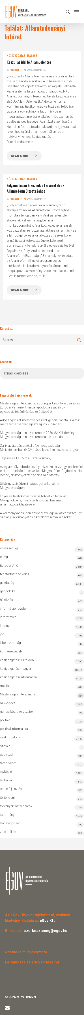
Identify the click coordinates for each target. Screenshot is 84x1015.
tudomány (7, 815)
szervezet (6, 754)
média (4, 686)
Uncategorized (10, 823)
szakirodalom (10, 737)
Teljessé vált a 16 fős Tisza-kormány (25, 458)
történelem (7, 797)
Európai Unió (9, 565)
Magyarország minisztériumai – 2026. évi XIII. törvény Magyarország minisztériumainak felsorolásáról (37, 435)
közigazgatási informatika (18, 677)
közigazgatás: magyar (22, 55)
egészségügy (9, 548)
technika (6, 780)
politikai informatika (14, 729)
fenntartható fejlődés (14, 574)
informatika (8, 617)
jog (2, 634)
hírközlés (6, 600)
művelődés (7, 703)
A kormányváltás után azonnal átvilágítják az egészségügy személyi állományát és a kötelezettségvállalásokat (41, 515)
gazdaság (7, 582)
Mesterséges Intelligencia (42, 695)
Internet (5, 625)
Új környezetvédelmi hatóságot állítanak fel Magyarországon (30, 485)
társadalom (8, 763)
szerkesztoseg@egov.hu (45, 931)
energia (5, 557)
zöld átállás (8, 832)
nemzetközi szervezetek (16, 711)
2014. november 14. (35, 199)
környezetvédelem (12, 651)
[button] (76, 11)
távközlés (6, 772)
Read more (20, 156)
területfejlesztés (11, 789)
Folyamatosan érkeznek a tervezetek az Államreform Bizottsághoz (35, 188)
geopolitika (7, 591)
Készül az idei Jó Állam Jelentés (29, 62)
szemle (5, 746)
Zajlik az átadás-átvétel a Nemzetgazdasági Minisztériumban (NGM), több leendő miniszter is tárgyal (39, 447)
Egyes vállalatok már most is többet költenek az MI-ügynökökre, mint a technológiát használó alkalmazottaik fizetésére (33, 500)
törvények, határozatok (16, 806)
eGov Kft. (48, 920)
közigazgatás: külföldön (17, 660)
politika (5, 720)
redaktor (14, 70)
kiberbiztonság (10, 643)
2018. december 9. (35, 70)
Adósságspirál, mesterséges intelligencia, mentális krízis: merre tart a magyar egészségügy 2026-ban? (40, 422)
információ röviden (13, 608)
